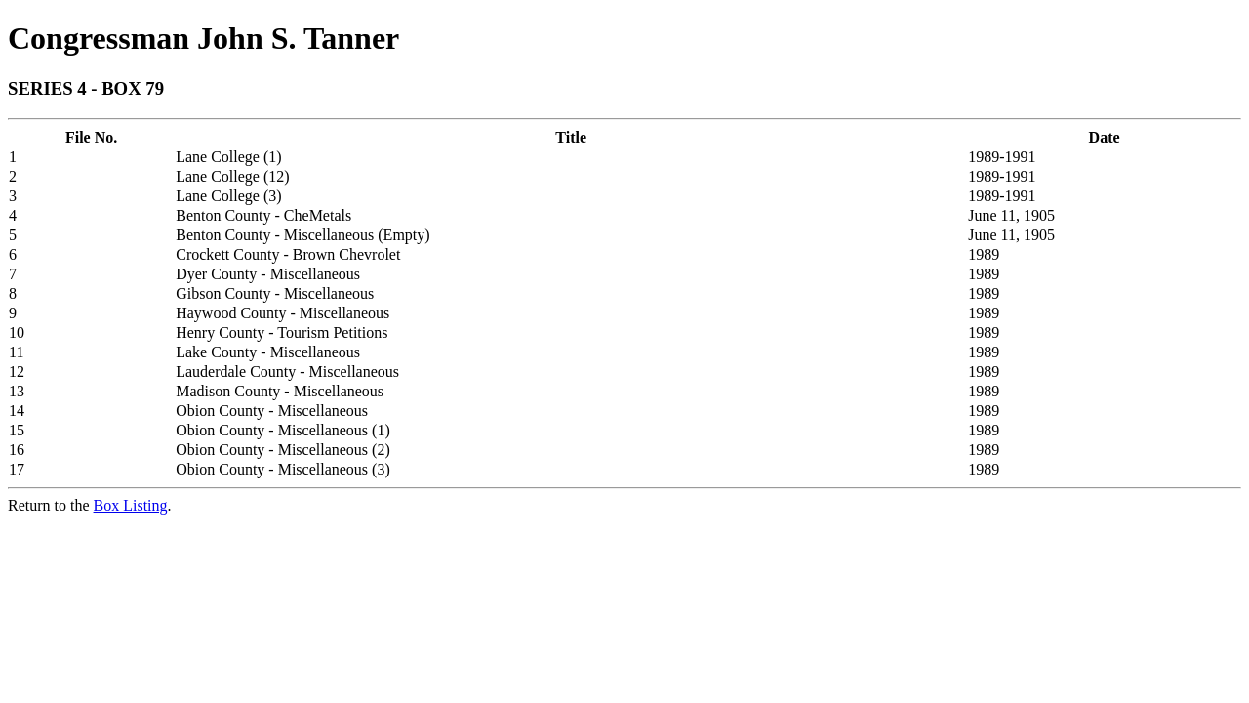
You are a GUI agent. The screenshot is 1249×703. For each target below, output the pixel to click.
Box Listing (131, 505)
